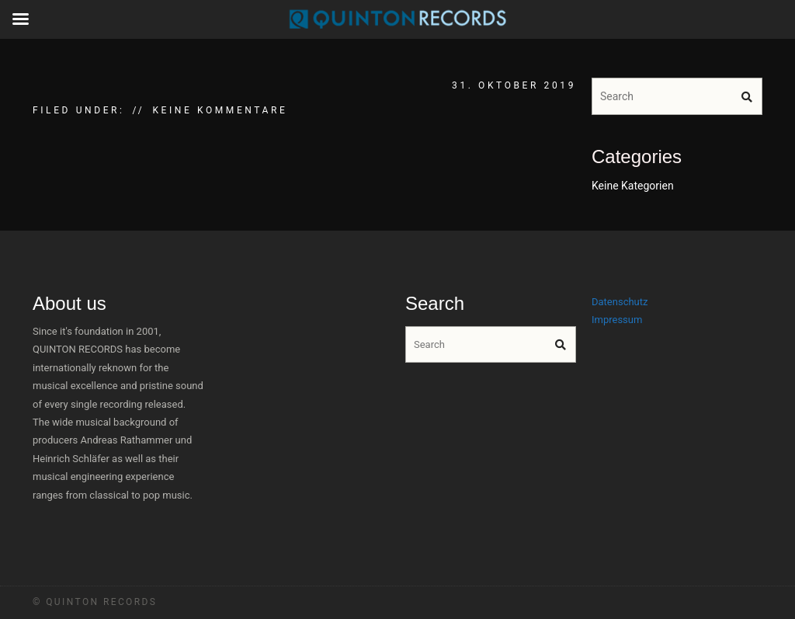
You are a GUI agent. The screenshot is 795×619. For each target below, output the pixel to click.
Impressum (617, 319)
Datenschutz (619, 302)
